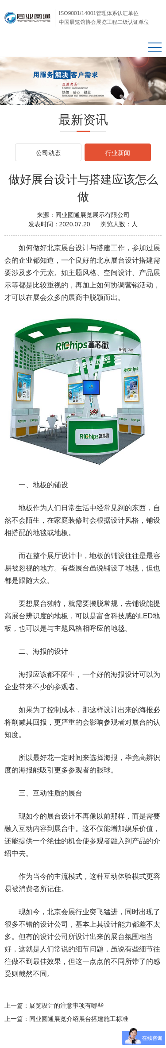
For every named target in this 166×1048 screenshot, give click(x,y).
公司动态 (48, 152)
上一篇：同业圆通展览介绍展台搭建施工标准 (66, 1018)
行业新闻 (117, 152)
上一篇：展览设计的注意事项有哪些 (54, 1005)
